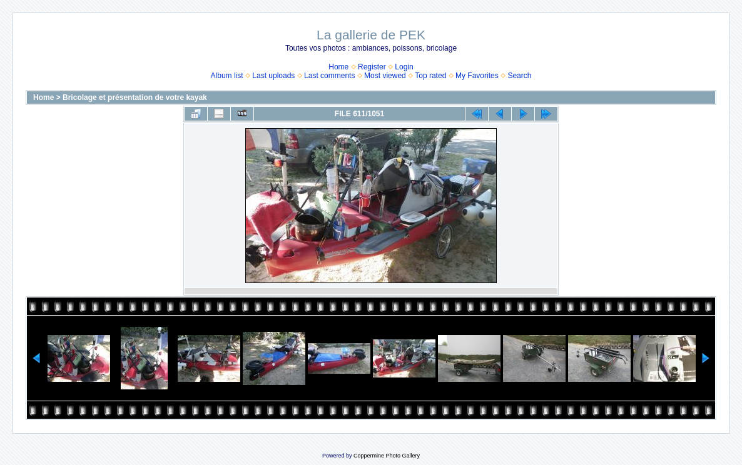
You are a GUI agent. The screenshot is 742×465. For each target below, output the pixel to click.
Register (372, 66)
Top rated (430, 75)
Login (404, 66)
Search (519, 75)
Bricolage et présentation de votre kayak (135, 97)
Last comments (329, 75)
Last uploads (273, 75)
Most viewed (385, 75)
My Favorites (477, 75)
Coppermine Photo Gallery (386, 455)
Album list (227, 75)
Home (338, 66)
